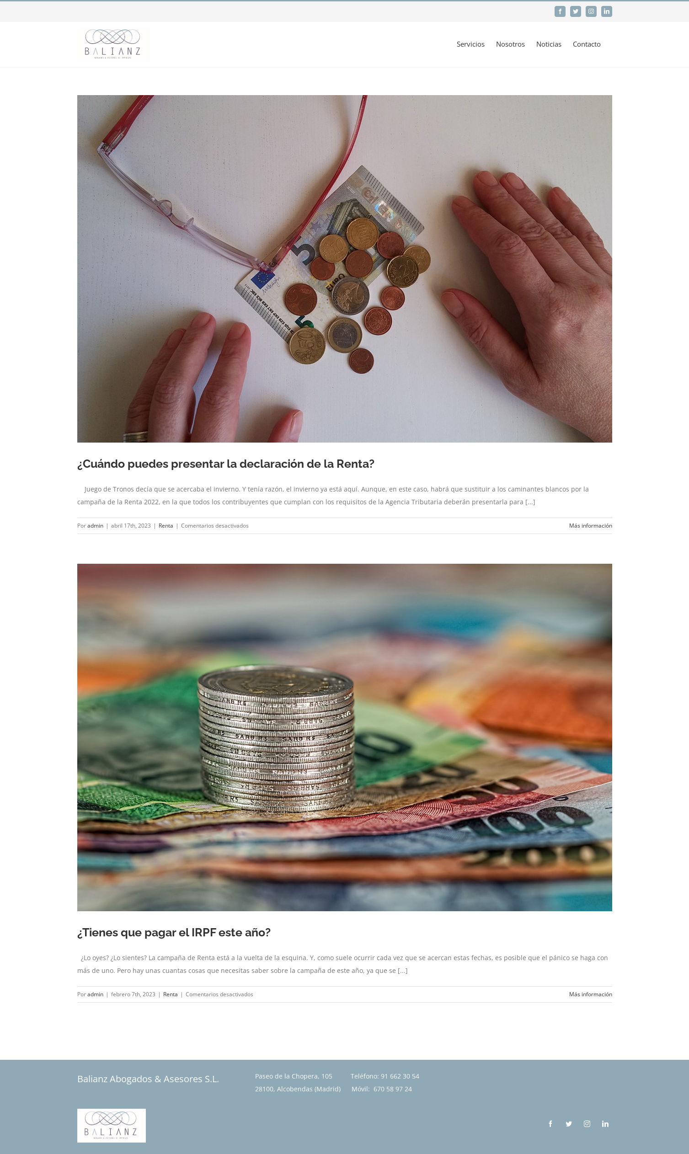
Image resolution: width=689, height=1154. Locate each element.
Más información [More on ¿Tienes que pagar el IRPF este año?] (590, 994)
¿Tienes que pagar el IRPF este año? (174, 932)
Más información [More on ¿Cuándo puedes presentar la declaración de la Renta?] (590, 525)
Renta (166, 525)
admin (95, 525)
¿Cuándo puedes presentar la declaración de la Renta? (225, 463)
